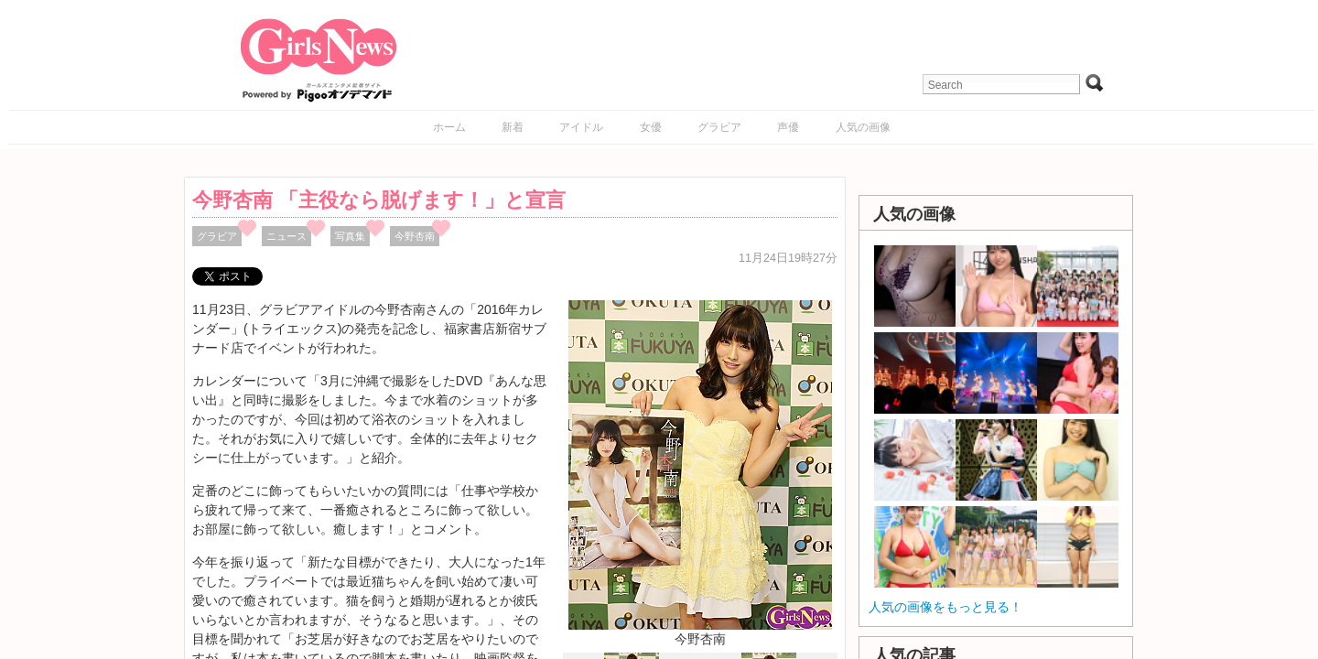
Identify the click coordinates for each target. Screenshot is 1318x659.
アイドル (581, 127)
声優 (788, 127)
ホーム (449, 127)
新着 (513, 127)
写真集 (350, 236)
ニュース (286, 236)
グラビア (719, 127)
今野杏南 (414, 236)
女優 (651, 127)
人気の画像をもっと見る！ (945, 607)
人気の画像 (863, 127)
